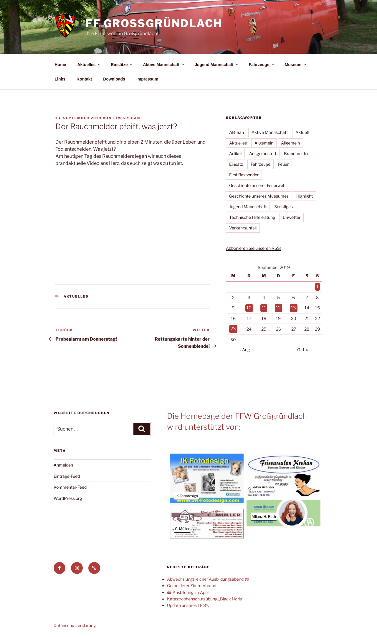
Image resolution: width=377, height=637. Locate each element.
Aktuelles (89, 64)
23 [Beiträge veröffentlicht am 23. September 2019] (232, 327)
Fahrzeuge (262, 64)
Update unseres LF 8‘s (188, 603)
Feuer (283, 164)
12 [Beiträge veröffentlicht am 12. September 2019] (278, 306)
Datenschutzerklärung (75, 623)
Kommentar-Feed (70, 484)
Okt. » (302, 347)
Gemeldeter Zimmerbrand (191, 583)
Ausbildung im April (188, 590)
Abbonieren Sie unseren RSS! (253, 248)
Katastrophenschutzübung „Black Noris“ (205, 596)
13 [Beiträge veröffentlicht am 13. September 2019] (293, 306)
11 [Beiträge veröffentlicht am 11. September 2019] (264, 306)
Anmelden (63, 462)
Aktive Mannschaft (164, 64)
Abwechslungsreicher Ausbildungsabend (208, 576)
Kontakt (84, 79)
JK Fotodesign (186, 494)
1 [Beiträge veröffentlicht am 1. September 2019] (317, 286)
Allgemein (263, 142)
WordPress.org (68, 496)
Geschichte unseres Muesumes (259, 195)
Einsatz (236, 164)
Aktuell (302, 132)
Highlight (304, 195)
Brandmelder (296, 153)
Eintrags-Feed (67, 474)
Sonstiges (283, 206)
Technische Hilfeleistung (252, 217)
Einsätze (122, 64)
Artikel (235, 153)
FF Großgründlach (153, 23)
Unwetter (291, 217)
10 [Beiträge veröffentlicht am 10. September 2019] (248, 306)
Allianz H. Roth (264, 514)
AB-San (236, 132)
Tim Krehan (126, 118)
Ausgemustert (262, 153)
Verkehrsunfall (243, 227)
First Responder (244, 174)
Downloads (114, 79)
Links (60, 79)
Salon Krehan (263, 485)
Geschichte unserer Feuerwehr (258, 185)
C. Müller (182, 526)
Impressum (147, 79)
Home (60, 64)
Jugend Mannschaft (217, 64)
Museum (296, 64)
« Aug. (245, 347)
